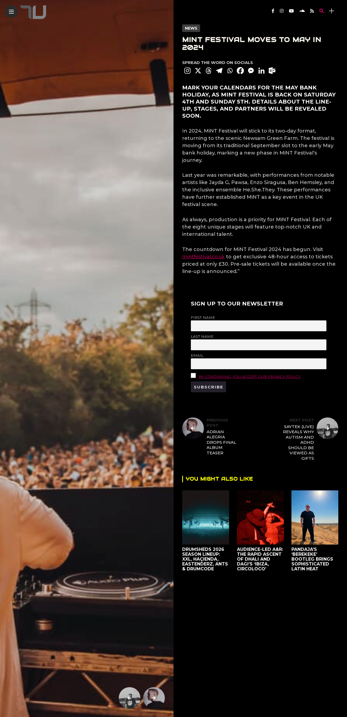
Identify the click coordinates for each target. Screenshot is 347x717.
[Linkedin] (261, 70)
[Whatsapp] (229, 70)
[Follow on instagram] (282, 11)
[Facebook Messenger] (251, 70)
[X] (198, 70)
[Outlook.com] (272, 70)
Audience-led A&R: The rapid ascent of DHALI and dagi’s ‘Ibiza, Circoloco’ (260, 559)
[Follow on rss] (312, 11)
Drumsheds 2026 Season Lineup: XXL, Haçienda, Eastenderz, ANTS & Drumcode (205, 559)
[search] (321, 11)
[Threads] (208, 70)
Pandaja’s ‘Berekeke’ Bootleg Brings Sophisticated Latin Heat (312, 559)
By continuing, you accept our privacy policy (250, 376)
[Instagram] (187, 70)
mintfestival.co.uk (203, 257)
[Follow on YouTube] (291, 11)
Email (197, 355)
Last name (202, 336)
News (191, 28)
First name (203, 317)
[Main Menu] (11, 12)
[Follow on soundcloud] (302, 11)
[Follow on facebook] (273, 11)
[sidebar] (331, 11)
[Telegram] (219, 70)
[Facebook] (240, 70)
